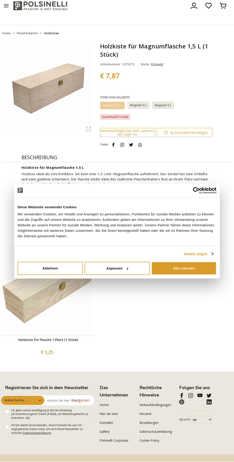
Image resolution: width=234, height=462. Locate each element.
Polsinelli (157, 73)
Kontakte (106, 431)
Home (6, 42)
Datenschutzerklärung (37, 442)
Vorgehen (81, 409)
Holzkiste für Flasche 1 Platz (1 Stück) (48, 348)
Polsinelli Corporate (114, 449)
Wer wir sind (109, 422)
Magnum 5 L (163, 114)
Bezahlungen (149, 431)
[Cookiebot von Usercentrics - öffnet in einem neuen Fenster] (196, 190)
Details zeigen (195, 254)
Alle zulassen (184, 268)
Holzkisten (51, 42)
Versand (145, 422)
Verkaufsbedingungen (155, 414)
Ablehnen (50, 268)
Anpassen (117, 268)
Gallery (105, 440)
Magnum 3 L (138, 114)
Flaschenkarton (27, 42)
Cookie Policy (149, 449)
